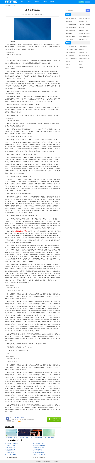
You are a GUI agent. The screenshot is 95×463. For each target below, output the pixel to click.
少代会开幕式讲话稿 (10, 454)
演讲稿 (14, 5)
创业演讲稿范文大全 (38, 443)
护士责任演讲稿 (70, 55)
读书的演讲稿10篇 (41, 457)
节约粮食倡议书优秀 (71, 27)
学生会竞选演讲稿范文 (39, 454)
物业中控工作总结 (70, 36)
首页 (22, 1)
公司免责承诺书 (83, 39)
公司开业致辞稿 (37, 450)
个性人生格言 (69, 39)
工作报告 (81, 67)
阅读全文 (37, 14)
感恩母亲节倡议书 (83, 30)
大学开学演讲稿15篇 (71, 46)
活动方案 (81, 61)
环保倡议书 (81, 27)
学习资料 (37, 1)
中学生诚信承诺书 (70, 30)
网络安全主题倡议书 (71, 18)
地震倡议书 (69, 21)
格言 (67, 67)
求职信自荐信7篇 (70, 52)
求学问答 (52, 1)
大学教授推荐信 (83, 46)
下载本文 (42, 14)
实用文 (29, 1)
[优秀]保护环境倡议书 (84, 18)
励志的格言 (69, 33)
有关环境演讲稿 (9, 452)
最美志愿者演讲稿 (10, 450)
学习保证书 (81, 49)
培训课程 (44, 1)
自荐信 (80, 64)
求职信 (68, 64)
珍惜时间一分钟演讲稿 (39, 445)
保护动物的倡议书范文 (84, 24)
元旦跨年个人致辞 (10, 445)
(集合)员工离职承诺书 (84, 33)
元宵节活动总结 (83, 52)
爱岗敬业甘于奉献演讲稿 (11, 443)
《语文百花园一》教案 (71, 49)
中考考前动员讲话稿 (38, 447)
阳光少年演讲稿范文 (38, 452)
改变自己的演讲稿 (10, 447)
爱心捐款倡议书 (83, 21)
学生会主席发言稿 (13, 457)
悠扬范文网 (45, 461)
